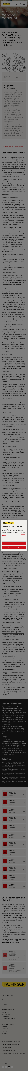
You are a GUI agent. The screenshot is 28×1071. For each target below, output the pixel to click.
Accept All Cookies (14, 543)
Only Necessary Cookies (14, 547)
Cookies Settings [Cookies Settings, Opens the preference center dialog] (14, 539)
